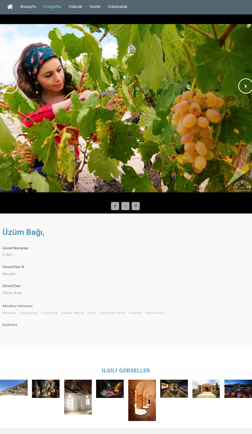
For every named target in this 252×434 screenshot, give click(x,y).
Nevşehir (9, 313)
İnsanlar (135, 313)
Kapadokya (29, 313)
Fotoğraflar (52, 6)
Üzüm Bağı (49, 313)
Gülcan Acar (155, 313)
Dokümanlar (118, 6)
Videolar (75, 6)
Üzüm (91, 313)
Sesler (95, 6)
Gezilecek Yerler (113, 313)
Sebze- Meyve (72, 313)
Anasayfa (28, 6)
